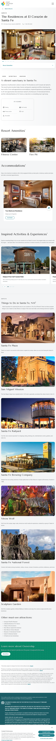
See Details (10, 217)
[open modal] (49, 208)
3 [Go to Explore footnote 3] (35, 302)
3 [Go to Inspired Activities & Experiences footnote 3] (47, 233)
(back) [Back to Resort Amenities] (31, 666)
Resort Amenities (7, 65)
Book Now (5, 654)
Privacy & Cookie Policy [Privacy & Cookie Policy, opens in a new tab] (6, 740)
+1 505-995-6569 (28, 24)
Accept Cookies (46, 732)
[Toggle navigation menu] (53, 4)
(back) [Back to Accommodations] (41, 670)
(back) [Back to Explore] (29, 684)
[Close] (52, 727)
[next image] (5, 286)
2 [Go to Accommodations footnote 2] (25, 165)
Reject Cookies (46, 735)
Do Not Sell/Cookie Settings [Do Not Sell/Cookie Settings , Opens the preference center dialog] (46, 738)
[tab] (3, 61)
